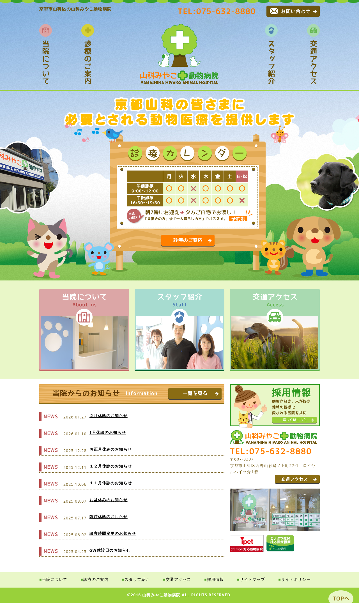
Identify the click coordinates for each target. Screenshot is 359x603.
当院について (55, 579)
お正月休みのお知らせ (110, 449)
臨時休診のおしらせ (108, 516)
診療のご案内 (96, 579)
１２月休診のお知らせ (110, 466)
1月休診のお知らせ (107, 432)
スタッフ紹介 (137, 579)
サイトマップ (252, 579)
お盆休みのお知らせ (108, 499)
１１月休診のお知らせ (110, 482)
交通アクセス (178, 579)
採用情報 (215, 579)
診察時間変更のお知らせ (112, 533)
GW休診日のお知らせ (110, 550)
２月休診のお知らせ (108, 415)
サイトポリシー (296, 579)
